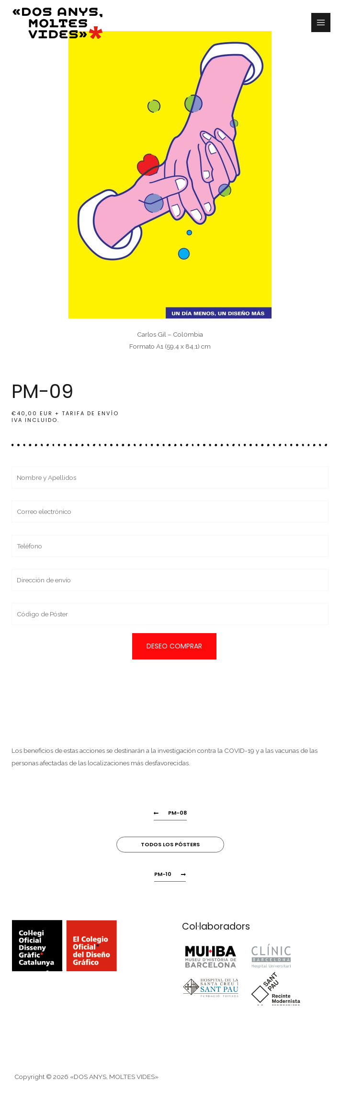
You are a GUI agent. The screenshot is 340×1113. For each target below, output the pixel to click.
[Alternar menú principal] (321, 23)
